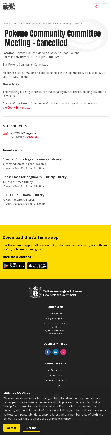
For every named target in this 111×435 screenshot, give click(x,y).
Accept (11, 428)
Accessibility (55, 375)
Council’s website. (18, 107)
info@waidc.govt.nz (55, 318)
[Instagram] (63, 351)
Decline (31, 428)
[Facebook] (48, 351)
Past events (24, 23)
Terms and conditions (55, 380)
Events (14, 23)
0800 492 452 (55, 313)
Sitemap (55, 385)
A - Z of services (55, 370)
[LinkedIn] (55, 351)
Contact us (56, 306)
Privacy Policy (61, 418)
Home (5, 23)
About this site (55, 363)
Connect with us (55, 343)
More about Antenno (17, 257)
